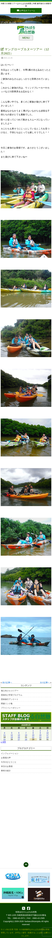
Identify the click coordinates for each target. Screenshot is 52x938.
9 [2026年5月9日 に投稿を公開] (40, 733)
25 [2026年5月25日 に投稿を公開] (4, 739)
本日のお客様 (7, 766)
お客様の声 (6, 758)
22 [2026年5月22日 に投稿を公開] (33, 737)
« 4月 (3, 742)
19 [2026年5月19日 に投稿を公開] (12, 737)
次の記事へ (45, 682)
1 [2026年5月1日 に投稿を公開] (33, 730)
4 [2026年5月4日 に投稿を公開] (4, 733)
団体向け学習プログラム (11, 695)
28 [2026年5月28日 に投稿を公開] (26, 739)
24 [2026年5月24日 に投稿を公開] (47, 737)
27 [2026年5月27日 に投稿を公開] (19, 739)
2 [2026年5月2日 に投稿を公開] (40, 730)
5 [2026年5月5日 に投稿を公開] (11, 733)
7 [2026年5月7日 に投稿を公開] (26, 733)
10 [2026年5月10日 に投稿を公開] (47, 733)
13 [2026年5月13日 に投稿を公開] (19, 735)
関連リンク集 (7, 703)
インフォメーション (9, 753)
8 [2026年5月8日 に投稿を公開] (33, 733)
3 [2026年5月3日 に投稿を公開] (47, 730)
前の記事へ (7, 682)
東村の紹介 (6, 770)
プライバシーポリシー (10, 708)
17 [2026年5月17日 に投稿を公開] (47, 735)
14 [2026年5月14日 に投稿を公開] (26, 735)
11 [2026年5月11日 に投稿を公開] (4, 735)
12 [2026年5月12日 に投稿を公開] (12, 735)
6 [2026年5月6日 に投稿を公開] (18, 733)
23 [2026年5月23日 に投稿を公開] (40, 737)
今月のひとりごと (9, 762)
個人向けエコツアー (9, 691)
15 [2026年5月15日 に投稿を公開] (33, 735)
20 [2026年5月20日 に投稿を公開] (19, 737)
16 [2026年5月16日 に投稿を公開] (40, 735)
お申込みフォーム (26, 10)
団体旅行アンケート (9, 699)
